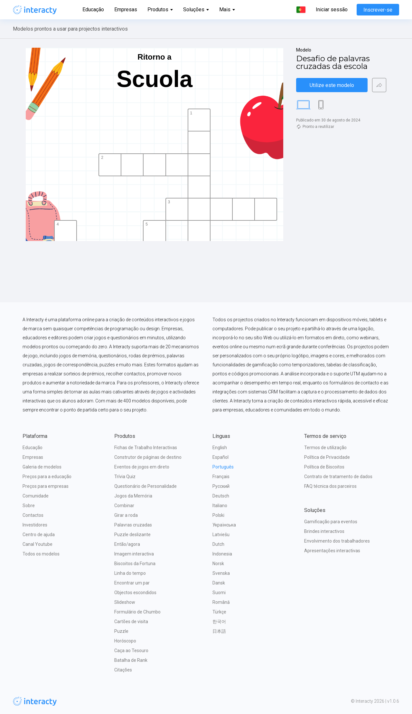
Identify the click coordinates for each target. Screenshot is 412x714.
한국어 (219, 621)
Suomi (219, 592)
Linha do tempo (130, 573)
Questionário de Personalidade (145, 486)
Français (220, 476)
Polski (218, 515)
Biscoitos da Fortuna (134, 563)
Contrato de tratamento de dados (338, 476)
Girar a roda (126, 515)
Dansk (218, 582)
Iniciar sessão (332, 9)
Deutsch (220, 495)
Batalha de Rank (130, 660)
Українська (224, 524)
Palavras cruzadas (133, 524)
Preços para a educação (47, 476)
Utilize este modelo (332, 85)
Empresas (125, 9)
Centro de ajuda (39, 534)
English (219, 447)
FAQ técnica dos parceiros (330, 486)
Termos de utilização (325, 447)
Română (221, 602)
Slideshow (124, 602)
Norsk (218, 563)
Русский (220, 486)
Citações (123, 669)
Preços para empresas (46, 486)
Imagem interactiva (134, 553)
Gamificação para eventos (330, 521)
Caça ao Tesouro (131, 650)
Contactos (33, 515)
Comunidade (36, 495)
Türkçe (219, 611)
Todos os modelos (41, 553)
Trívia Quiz (125, 476)
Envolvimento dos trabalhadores (337, 541)
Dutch (218, 544)
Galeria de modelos (42, 466)
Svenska (221, 573)
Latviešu (220, 534)
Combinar (124, 505)
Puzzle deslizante (132, 534)
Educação (93, 9)
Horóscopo (125, 640)
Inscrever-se (377, 10)
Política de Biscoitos (324, 466)
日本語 (219, 631)
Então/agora (127, 544)
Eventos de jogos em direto (141, 466)
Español (220, 457)
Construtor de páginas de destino (148, 457)
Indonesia (222, 553)
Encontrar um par (132, 582)
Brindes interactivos (324, 531)
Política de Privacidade (327, 457)
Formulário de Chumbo (137, 611)
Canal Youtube (37, 544)
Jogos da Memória (133, 495)
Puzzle (121, 631)
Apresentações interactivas (332, 550)
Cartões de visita (131, 621)
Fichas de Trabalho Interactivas (145, 447)
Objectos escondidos (135, 592)
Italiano (219, 505)
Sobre (29, 505)
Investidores (35, 524)
